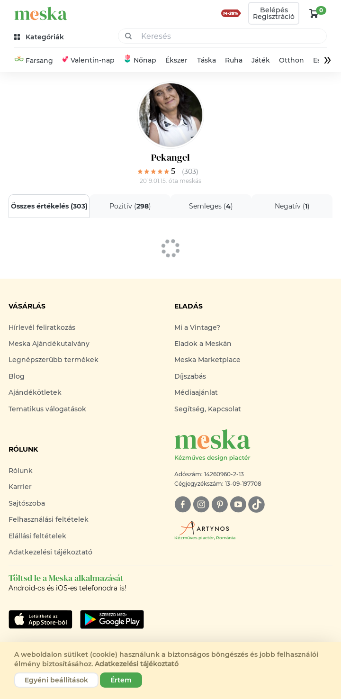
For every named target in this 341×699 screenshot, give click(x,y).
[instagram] (201, 504)
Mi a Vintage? (197, 327)
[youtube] (238, 504)
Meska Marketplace (207, 359)
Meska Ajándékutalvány (49, 343)
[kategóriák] (40, 37)
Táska (206, 60)
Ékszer (176, 60)
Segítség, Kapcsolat (207, 409)
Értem (121, 680)
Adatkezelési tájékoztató (50, 552)
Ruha (233, 60)
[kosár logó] (314, 13)
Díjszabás (190, 376)
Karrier (20, 486)
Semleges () (211, 206)
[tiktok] (256, 504)
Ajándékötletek (35, 392)
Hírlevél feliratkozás (42, 327)
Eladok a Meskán (203, 343)
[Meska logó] (253, 445)
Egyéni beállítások (56, 680)
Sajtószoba (27, 503)
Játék (260, 60)
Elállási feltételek (37, 536)
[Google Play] (40, 619)
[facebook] (182, 504)
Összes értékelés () (49, 206)
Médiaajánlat (196, 392)
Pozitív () (130, 206)
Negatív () (292, 206)
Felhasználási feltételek (49, 519)
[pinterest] (219, 504)
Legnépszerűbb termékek (54, 359)
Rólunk (21, 470)
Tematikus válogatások (47, 409)
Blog (17, 376)
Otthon (291, 60)
